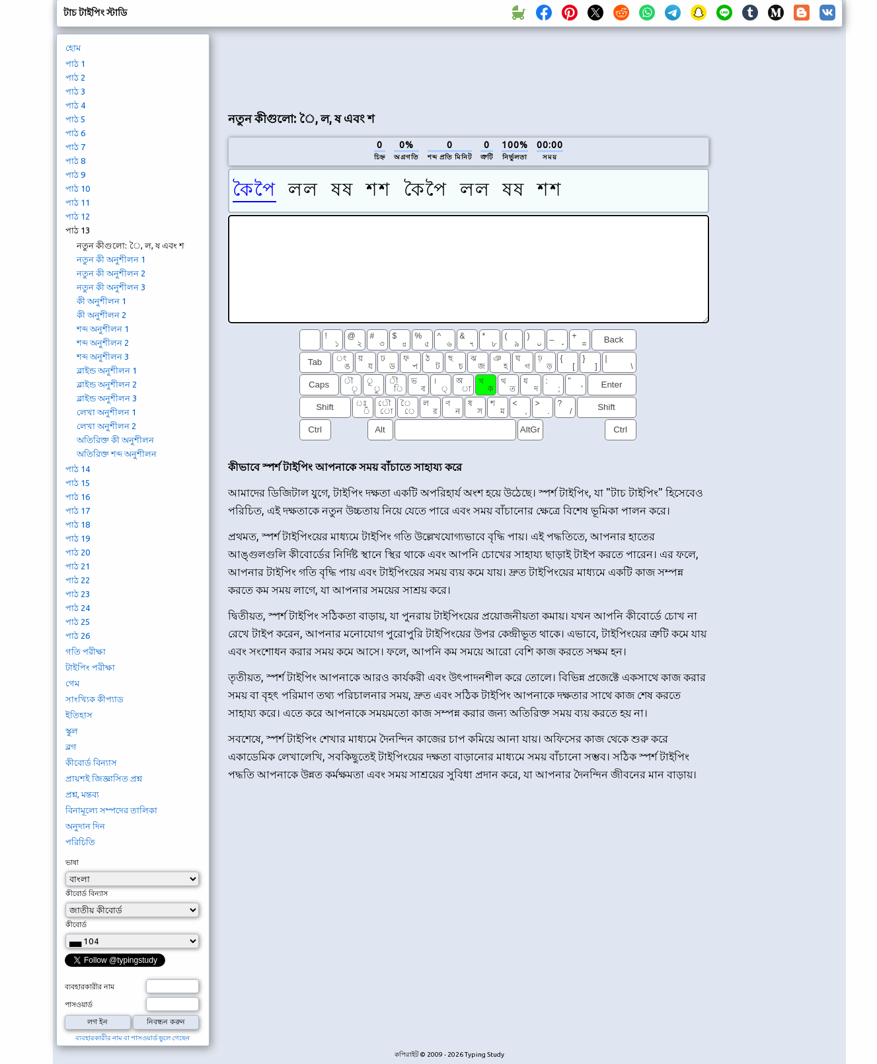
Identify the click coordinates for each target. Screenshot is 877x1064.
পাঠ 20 (77, 552)
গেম (72, 683)
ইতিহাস (79, 714)
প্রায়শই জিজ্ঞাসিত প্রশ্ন (103, 778)
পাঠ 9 (75, 174)
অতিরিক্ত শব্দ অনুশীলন (117, 453)
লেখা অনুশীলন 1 (106, 412)
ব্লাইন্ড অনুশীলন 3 (107, 398)
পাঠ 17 (77, 510)
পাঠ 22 (77, 580)
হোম (73, 47)
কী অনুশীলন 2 (101, 314)
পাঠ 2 (75, 77)
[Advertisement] (468, 67)
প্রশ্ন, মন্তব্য (82, 794)
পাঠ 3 (75, 91)
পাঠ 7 (75, 146)
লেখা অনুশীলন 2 (106, 425)
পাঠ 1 (75, 63)
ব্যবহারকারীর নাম (89, 987)
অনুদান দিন (85, 826)
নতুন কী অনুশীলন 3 (111, 287)
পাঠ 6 (75, 133)
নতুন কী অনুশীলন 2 (111, 273)
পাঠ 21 (77, 566)
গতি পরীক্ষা (85, 651)
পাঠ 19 (77, 538)
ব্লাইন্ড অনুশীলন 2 (107, 384)
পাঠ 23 (77, 593)
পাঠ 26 (77, 635)
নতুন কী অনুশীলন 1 (111, 259)
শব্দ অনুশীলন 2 (103, 342)
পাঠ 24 (77, 607)
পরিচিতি (80, 841)
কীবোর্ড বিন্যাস (91, 762)
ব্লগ (71, 746)
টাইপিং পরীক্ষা (90, 667)
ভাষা (72, 862)
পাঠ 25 (77, 621)
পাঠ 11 (77, 202)
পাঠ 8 (75, 160)
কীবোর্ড (76, 924)
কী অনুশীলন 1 (101, 301)
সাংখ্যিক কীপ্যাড (94, 699)
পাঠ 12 (77, 216)
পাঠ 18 (77, 524)
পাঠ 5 (75, 119)
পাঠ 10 (77, 188)
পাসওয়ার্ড (79, 1004)
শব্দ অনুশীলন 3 (103, 356)
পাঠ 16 (77, 496)
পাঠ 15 (77, 482)
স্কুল (71, 730)
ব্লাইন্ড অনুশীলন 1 (107, 370)
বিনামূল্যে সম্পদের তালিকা (111, 810)
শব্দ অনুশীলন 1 (103, 328)
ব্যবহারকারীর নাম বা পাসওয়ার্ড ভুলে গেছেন (132, 1038)
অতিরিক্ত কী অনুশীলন (115, 439)
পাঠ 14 (77, 468)
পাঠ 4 (75, 105)
